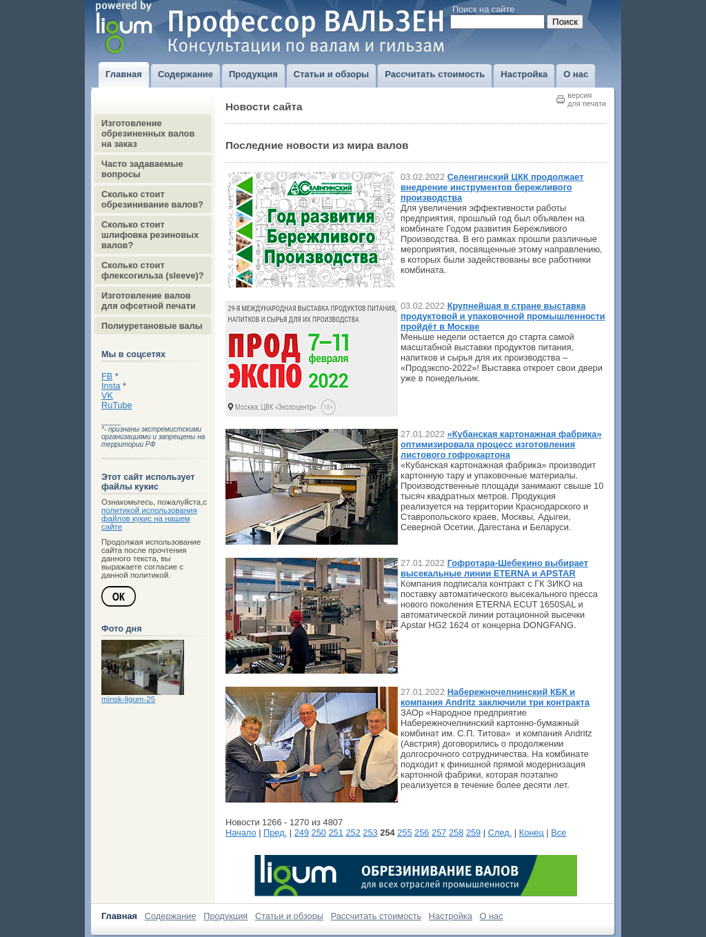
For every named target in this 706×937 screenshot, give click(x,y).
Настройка (450, 916)
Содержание (170, 916)
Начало (240, 832)
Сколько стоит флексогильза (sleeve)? (152, 270)
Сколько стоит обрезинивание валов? (152, 199)
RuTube (116, 405)
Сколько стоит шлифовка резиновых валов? (150, 234)
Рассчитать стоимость (376, 916)
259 (473, 832)
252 (352, 832)
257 (439, 832)
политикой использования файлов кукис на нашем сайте (149, 518)
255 (404, 832)
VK (107, 396)
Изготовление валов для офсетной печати (148, 300)
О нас (491, 916)
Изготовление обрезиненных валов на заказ (147, 133)
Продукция (225, 916)
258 (456, 832)
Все (558, 832)
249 (301, 832)
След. (500, 832)
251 (336, 832)
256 (421, 832)
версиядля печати (586, 99)
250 (319, 832)
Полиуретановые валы (152, 326)
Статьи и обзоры (289, 916)
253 (370, 832)
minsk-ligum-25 (128, 699)
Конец (531, 832)
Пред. (275, 832)
